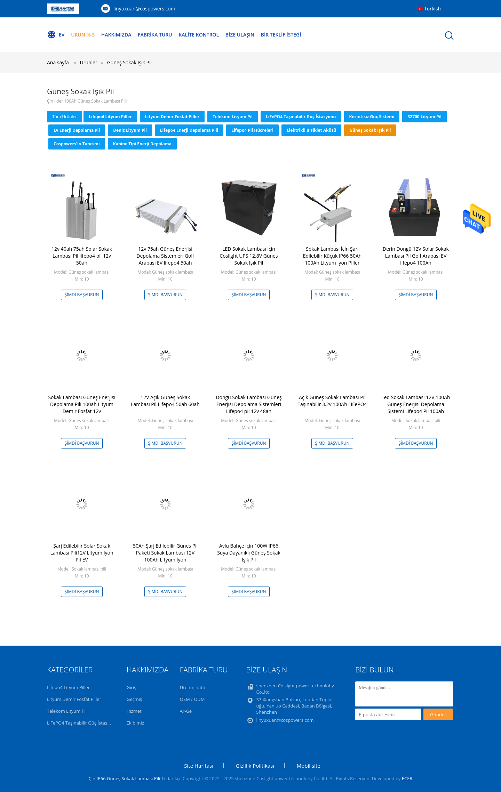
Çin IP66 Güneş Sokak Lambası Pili (124, 778)
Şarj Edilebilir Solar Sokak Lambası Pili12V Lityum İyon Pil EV (81, 552)
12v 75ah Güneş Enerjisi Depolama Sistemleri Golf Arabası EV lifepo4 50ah (165, 255)
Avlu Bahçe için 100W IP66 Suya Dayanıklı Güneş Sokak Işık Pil (248, 552)
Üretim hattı (192, 687)
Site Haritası (198, 765)
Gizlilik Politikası (255, 765)
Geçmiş (134, 699)
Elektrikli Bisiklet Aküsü (311, 130)
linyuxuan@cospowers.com (144, 8)
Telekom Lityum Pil (233, 117)
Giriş (131, 687)
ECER (407, 778)
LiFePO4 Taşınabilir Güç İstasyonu (301, 117)
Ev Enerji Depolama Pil (77, 130)
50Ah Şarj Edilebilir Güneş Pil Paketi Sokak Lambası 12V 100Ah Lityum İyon (165, 552)
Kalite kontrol (198, 34)
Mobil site (308, 765)
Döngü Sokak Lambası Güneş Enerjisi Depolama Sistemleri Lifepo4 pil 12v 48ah (248, 404)
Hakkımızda (116, 34)
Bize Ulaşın (239, 34)
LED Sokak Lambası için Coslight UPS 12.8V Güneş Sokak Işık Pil (249, 255)
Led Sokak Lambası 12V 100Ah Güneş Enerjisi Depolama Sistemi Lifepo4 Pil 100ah (415, 404)
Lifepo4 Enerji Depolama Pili (189, 130)
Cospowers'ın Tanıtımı (77, 144)
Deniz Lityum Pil (130, 130)
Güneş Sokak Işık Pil (129, 62)
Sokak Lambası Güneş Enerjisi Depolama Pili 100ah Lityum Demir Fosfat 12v (81, 404)
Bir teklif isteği (281, 34)
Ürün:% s (83, 34)
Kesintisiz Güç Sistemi (372, 117)
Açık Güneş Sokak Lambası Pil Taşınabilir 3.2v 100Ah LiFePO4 (332, 400)
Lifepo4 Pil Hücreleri (252, 130)
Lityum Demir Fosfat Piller (172, 117)
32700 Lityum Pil (424, 117)
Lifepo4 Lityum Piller (110, 117)
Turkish (432, 8)
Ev (56, 34)
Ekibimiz (135, 723)
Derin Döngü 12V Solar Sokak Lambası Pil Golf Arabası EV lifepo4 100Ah (416, 255)
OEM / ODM (192, 699)
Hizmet (134, 711)
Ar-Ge (186, 711)
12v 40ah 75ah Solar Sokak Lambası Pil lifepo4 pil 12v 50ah (81, 255)
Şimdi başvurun (82, 295)
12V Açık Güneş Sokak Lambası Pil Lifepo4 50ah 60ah (165, 400)
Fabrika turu (155, 34)
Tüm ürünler (64, 117)
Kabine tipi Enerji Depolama (142, 144)
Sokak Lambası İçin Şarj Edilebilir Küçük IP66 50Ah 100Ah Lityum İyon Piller (332, 255)
